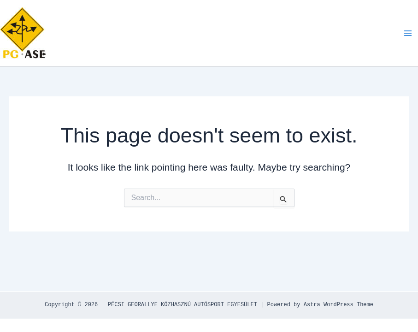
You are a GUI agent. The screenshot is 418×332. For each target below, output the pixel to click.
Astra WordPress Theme (338, 305)
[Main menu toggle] (408, 33)
